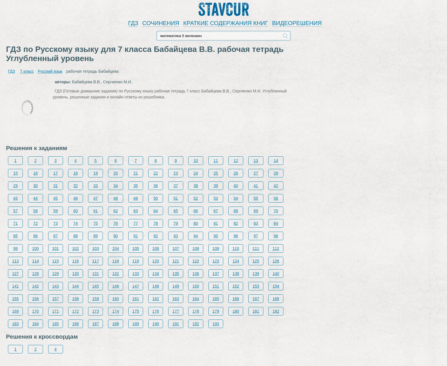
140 (276, 273)
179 (215, 311)
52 (196, 198)
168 (276, 298)
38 (196, 185)
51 (176, 198)
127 (15, 273)
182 (276, 311)
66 (196, 211)
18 (75, 173)
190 (155, 323)
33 (95, 185)
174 (115, 311)
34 (115, 185)
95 (216, 236)
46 (75, 198)
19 (95, 173)
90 (115, 236)
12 (235, 160)
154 (276, 286)
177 (175, 311)
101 (55, 248)
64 (155, 211)
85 (15, 236)
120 (155, 261)
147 (135, 286)
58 (35, 211)
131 (95, 273)
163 (175, 298)
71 (15, 223)
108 (195, 248)
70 (276, 211)
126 (276, 261)
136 (195, 273)
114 (35, 261)
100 (35, 248)
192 (195, 323)
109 (215, 248)
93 (176, 236)
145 (95, 286)
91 (135, 236)
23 (176, 173)
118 (115, 261)
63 (135, 211)
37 (176, 185)
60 (75, 211)
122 (195, 261)
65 (176, 211)
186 (75, 323)
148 (155, 286)
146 (115, 286)
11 (216, 160)
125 (256, 261)
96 (235, 236)
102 (75, 248)
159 (95, 298)
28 (276, 173)
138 (235, 273)
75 (95, 223)
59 (55, 211)
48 (115, 198)
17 (55, 173)
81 (216, 223)
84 (276, 223)
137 (215, 273)
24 (196, 173)
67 (216, 211)
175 (135, 311)
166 (235, 298)
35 (135, 185)
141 (15, 286)
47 (95, 198)
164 (195, 298)
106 (155, 248)
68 (235, 211)
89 (95, 236)
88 (75, 236)
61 (95, 211)
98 (276, 236)
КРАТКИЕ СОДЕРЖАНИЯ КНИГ (225, 23)
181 (256, 311)
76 (115, 223)
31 (55, 185)
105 (135, 248)
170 (35, 311)
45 (55, 198)
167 (256, 298)
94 (196, 236)
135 (175, 273)
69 (256, 211)
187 (95, 323)
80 (196, 223)
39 (216, 185)
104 (115, 248)
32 (75, 185)
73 (55, 223)
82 (235, 223)
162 (155, 298)
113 (15, 261)
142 (35, 286)
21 (135, 173)
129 (55, 273)
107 (175, 248)
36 (155, 185)
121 (175, 261)
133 (135, 273)
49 (135, 198)
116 (75, 261)
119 (135, 261)
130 (75, 273)
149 (175, 286)
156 (35, 298)
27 (256, 173)
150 (195, 286)
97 (256, 236)
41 (256, 185)
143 (55, 286)
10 (196, 160)
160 (115, 298)
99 (15, 248)
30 (35, 185)
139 (256, 273)
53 (216, 198)
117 (95, 261)
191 (175, 323)
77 (135, 223)
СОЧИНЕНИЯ (160, 23)
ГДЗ (133, 23)
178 (195, 311)
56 (276, 198)
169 (15, 311)
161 (135, 298)
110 (235, 248)
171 (55, 311)
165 (215, 298)
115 (55, 261)
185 (55, 323)
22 (155, 173)
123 (215, 261)
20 (115, 173)
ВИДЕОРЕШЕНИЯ (297, 23)
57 (15, 211)
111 (256, 248)
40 (235, 185)
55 (256, 198)
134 (155, 273)
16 (35, 173)
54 (235, 198)
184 (35, 323)
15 (15, 173)
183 (15, 323)
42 (276, 185)
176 (155, 311)
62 (115, 211)
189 (135, 323)
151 (215, 286)
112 (276, 248)
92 (155, 236)
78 (155, 223)
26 (235, 173)
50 (155, 198)
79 (176, 223)
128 (35, 273)
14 (276, 160)
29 (15, 185)
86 (35, 236)
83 (256, 223)
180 (235, 311)
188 (115, 323)
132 (115, 273)
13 (256, 160)
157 (55, 298)
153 (256, 286)
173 (95, 311)
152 (235, 286)
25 (216, 173)
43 (15, 198)
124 (235, 261)
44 (35, 198)
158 (75, 298)
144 (75, 286)
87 (55, 236)
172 (75, 311)
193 (215, 323)
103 (95, 248)
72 (35, 223)
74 (75, 223)
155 (15, 298)
